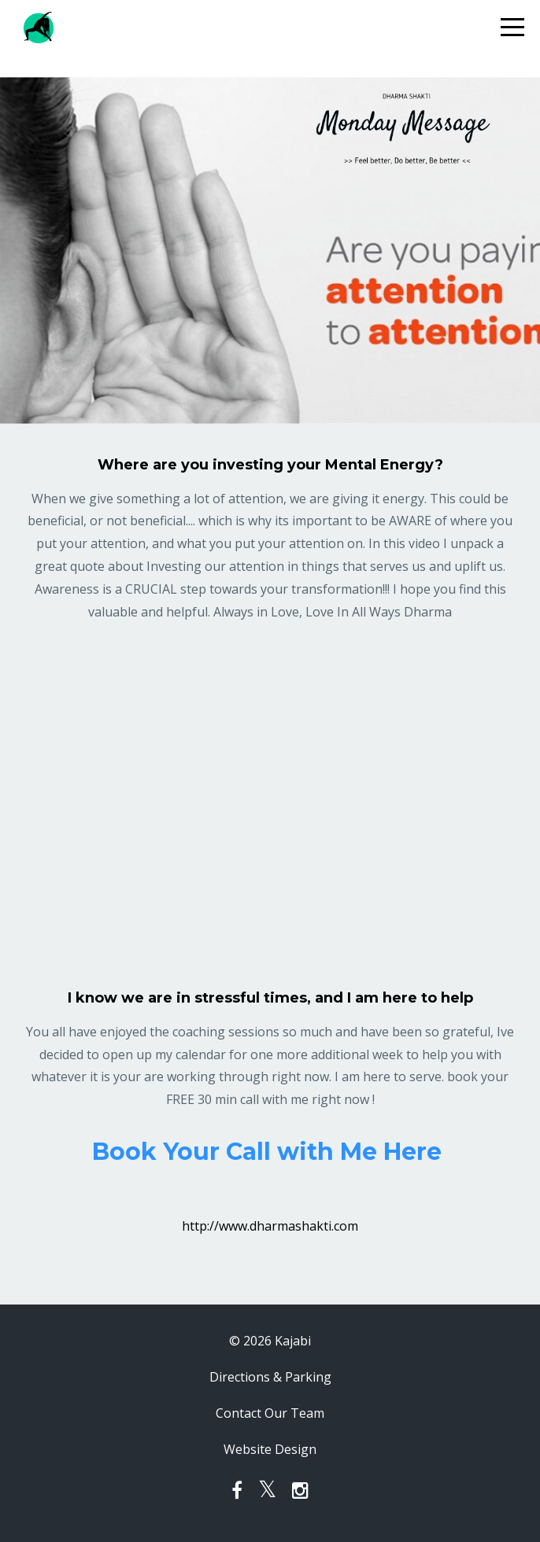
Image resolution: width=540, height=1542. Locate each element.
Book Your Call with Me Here (270, 1151)
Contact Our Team (270, 1413)
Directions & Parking (270, 1377)
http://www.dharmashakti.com (270, 1226)
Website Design (270, 1449)
